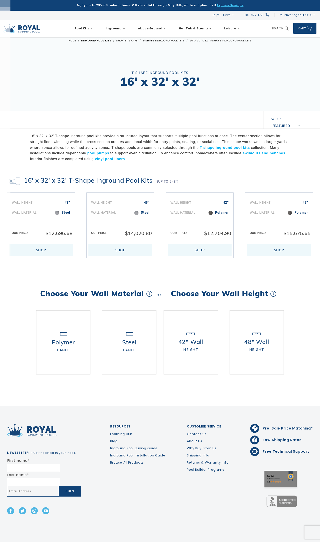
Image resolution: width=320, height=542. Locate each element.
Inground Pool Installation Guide (137, 442)
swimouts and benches (264, 153)
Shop (41, 250)
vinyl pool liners (110, 159)
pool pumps (98, 153)
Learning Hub (121, 421)
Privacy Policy (273, 537)
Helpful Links (221, 15)
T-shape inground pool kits (225, 147)
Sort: (276, 119)
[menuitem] (83, 28)
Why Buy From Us (201, 435)
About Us (194, 428)
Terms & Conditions (302, 537)
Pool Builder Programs (205, 457)
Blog (113, 428)
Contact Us (196, 421)
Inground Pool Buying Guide (133, 435)
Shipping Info (198, 442)
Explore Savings (230, 5)
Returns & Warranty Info (208, 450)
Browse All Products (127, 450)
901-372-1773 (256, 15)
